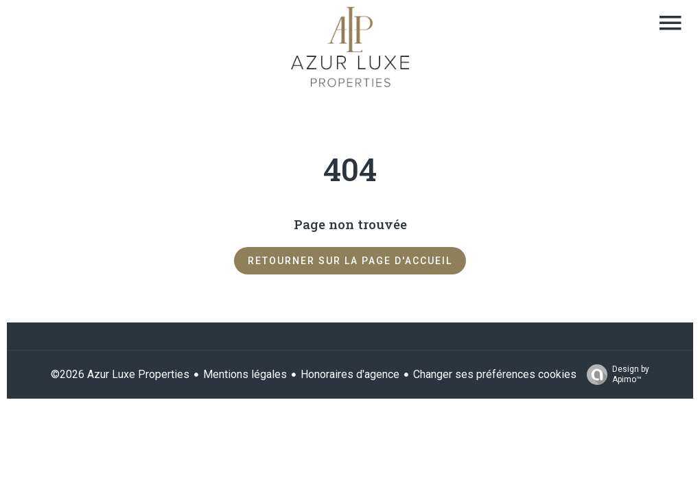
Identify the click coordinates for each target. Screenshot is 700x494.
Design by (614, 374)
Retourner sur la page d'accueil (350, 260)
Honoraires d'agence (350, 374)
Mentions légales (245, 374)
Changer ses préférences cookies (494, 374)
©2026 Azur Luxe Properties (120, 374)
